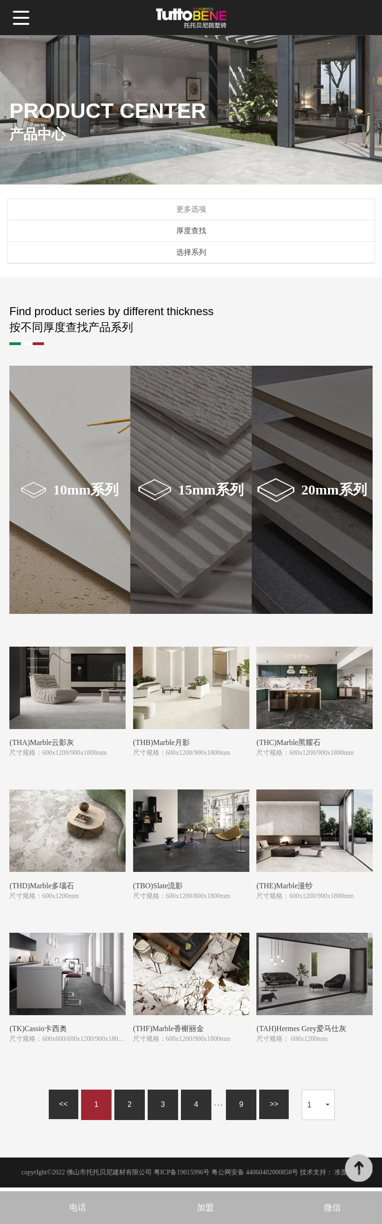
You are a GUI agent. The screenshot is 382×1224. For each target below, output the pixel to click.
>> (274, 1108)
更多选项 (191, 210)
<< (63, 1108)
